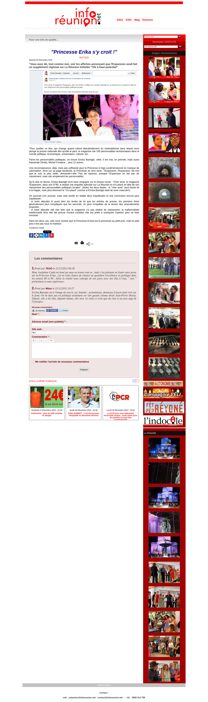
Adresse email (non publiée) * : (49, 321)
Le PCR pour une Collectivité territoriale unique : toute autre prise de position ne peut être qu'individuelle (121, 416)
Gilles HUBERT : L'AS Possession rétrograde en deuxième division (84, 415)
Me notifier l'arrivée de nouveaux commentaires (62, 361)
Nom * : (36, 314)
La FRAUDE (150, 433)
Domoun (147, 19)
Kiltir (129, 19)
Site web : (37, 329)
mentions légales (104, 685)
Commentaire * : (41, 336)
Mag (137, 19)
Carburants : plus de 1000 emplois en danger (46, 415)
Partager (90, 244)
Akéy (120, 19)
